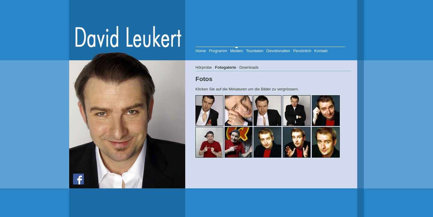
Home (200, 51)
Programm (218, 51)
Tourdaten (254, 51)
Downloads (249, 67)
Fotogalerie (225, 67)
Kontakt (320, 51)
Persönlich (302, 51)
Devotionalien (278, 51)
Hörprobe (203, 67)
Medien (236, 51)
